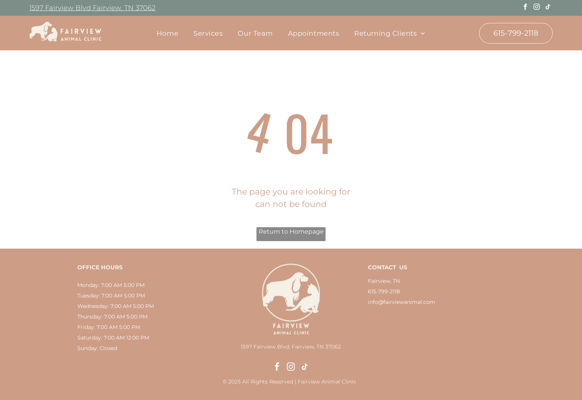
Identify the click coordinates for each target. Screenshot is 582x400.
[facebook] (525, 8)
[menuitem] (167, 33)
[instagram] (536, 8)
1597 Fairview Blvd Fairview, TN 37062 (92, 8)
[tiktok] (548, 8)
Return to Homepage (291, 231)
